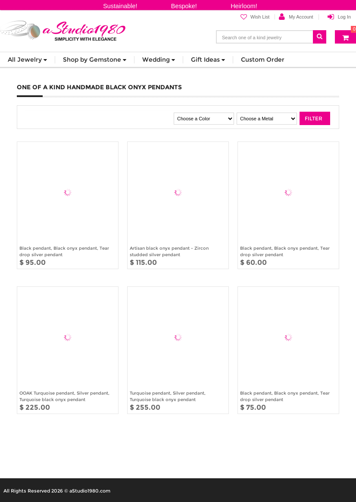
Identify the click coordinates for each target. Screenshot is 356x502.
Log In (344, 16)
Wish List (254, 17)
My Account (301, 16)
